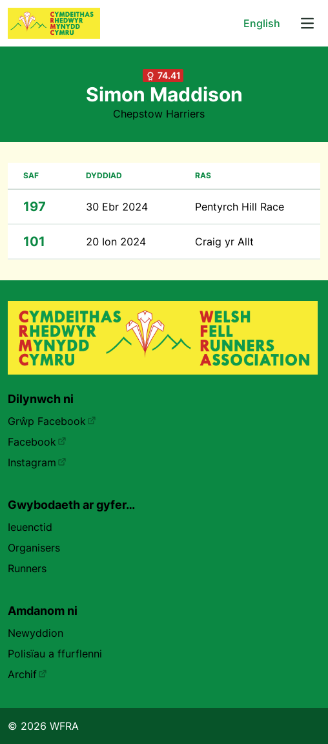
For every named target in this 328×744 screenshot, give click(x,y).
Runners (27, 568)
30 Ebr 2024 (117, 206)
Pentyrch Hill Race (239, 206)
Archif (27, 674)
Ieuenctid (30, 527)
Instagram (37, 462)
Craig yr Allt (224, 241)
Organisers (34, 547)
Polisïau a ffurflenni (55, 653)
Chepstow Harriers (159, 113)
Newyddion (35, 632)
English (261, 23)
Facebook (37, 441)
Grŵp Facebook (52, 421)
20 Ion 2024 (116, 241)
